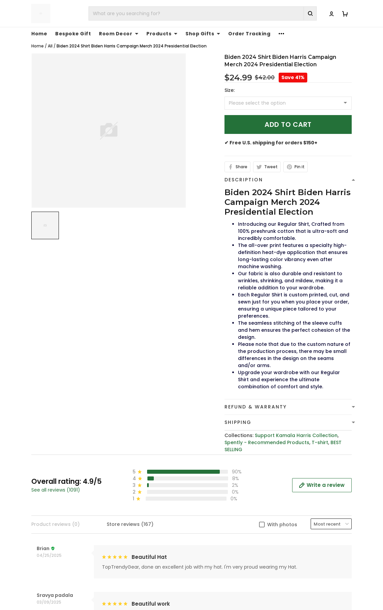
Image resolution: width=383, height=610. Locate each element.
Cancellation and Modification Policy (220, 535)
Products (161, 33)
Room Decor (118, 33)
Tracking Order (298, 511)
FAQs (286, 500)
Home (39, 33)
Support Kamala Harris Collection (296, 435)
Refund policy (214, 511)
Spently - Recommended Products (266, 442)
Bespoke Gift (73, 33)
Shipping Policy (215, 500)
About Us (291, 479)
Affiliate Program (301, 521)
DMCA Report (274, 587)
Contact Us (294, 490)
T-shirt (320, 442)
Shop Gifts (202, 33)
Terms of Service (217, 490)
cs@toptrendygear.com (150, 508)
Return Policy (213, 521)
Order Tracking (249, 33)
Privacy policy (214, 479)
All (50, 46)
